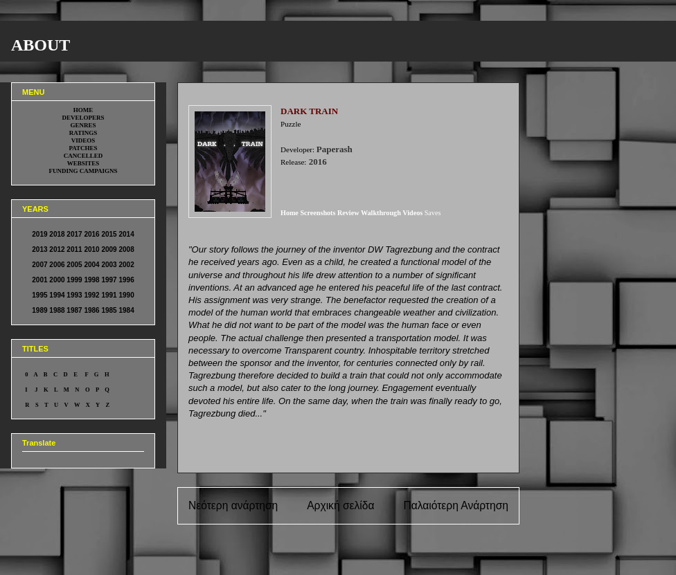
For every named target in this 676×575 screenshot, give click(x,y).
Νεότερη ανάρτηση (233, 505)
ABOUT (40, 45)
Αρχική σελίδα (340, 505)
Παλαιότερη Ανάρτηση (455, 505)
